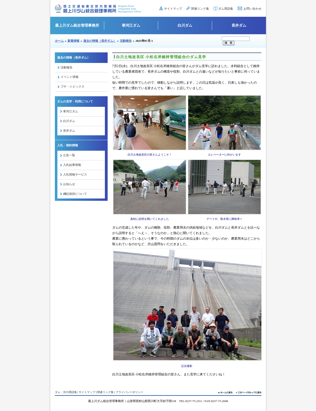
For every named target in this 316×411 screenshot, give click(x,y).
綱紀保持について (75, 194)
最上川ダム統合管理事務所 (77, 25)
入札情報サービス (75, 174)
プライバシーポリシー (129, 392)
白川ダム (185, 25)
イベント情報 (69, 77)
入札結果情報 (72, 165)
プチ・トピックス (72, 86)
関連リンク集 (200, 8)
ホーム (59, 41)
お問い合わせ (252, 8)
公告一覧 (69, 155)
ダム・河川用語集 (66, 392)
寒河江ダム (131, 25)
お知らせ (69, 184)
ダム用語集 (225, 8)
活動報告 (126, 41)
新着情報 (73, 41)
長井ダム (239, 25)
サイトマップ (173, 8)
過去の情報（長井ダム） (99, 41)
